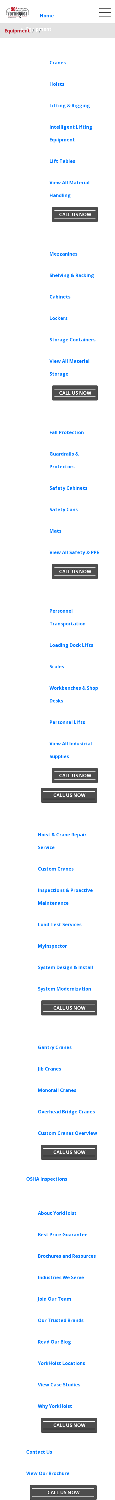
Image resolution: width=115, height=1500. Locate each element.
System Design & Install (65, 967)
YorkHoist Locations (61, 1363)
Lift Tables (62, 161)
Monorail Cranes (57, 1090)
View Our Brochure (48, 1473)
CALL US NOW (75, 214)
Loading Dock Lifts (71, 645)
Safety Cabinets (68, 488)
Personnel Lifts (67, 722)
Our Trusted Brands (61, 1320)
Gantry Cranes (55, 1047)
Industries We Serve (61, 1277)
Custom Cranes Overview (67, 1133)
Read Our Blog (54, 1342)
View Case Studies (59, 1384)
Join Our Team (54, 1299)
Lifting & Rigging (69, 105)
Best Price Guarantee (63, 1234)
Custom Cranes (56, 869)
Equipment (17, 31)
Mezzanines (63, 254)
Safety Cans (63, 509)
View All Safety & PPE (74, 552)
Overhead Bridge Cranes (66, 1111)
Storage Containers (72, 339)
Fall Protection (66, 432)
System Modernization (64, 989)
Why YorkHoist (55, 1406)
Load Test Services (60, 924)
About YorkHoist (57, 1213)
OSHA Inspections (46, 1179)
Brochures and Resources (67, 1256)
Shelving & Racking (71, 275)
